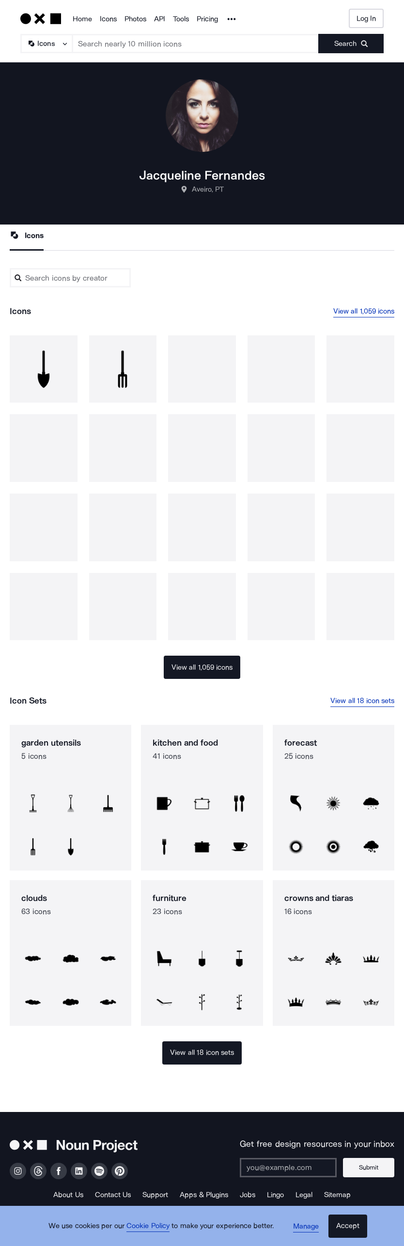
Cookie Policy (149, 1229)
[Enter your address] (290, 1167)
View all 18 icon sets (362, 700)
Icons (108, 19)
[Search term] (195, 43)
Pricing (207, 19)
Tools (181, 19)
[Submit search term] (351, 43)
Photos (135, 19)
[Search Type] (46, 43)
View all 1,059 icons (364, 311)
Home (82, 19)
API (159, 19)
